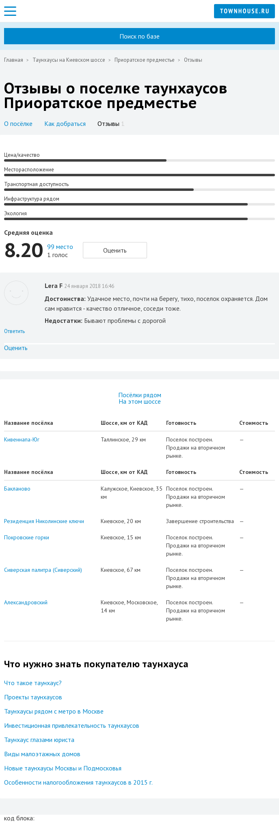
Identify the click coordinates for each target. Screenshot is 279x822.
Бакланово (17, 488)
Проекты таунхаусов (33, 697)
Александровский (26, 602)
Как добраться (65, 123)
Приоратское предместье (145, 59)
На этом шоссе (140, 401)
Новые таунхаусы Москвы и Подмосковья (62, 768)
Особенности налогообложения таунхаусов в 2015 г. (78, 782)
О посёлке (18, 123)
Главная (13, 59)
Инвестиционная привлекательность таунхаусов (71, 725)
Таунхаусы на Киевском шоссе (68, 59)
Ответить (14, 331)
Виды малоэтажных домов (42, 754)
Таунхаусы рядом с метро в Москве (54, 711)
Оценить (115, 250)
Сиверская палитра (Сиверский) (43, 569)
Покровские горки (26, 537)
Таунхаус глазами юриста (39, 739)
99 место (60, 246)
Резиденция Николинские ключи (44, 521)
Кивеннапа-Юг (21, 439)
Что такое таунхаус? (33, 683)
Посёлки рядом (139, 395)
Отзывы (111, 123)
